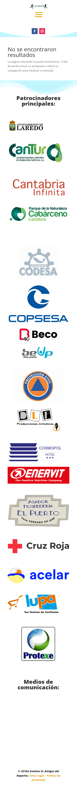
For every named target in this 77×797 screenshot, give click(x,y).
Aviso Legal (36, 775)
